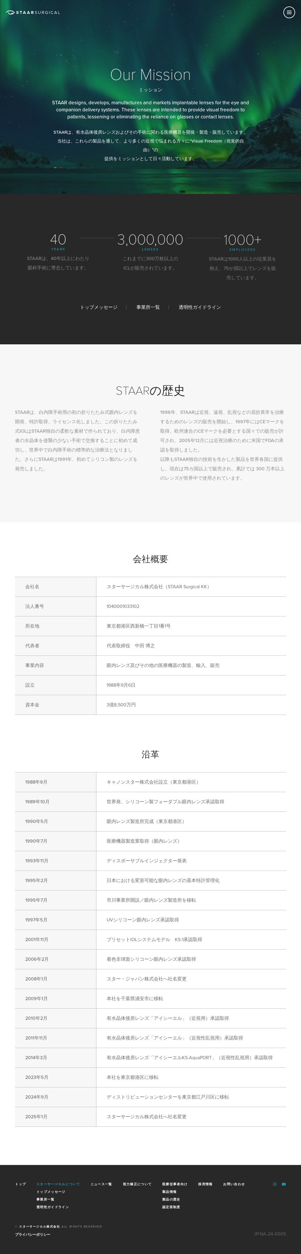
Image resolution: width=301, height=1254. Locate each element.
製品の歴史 (171, 1199)
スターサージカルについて (58, 1184)
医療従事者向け (175, 1184)
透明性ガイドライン (200, 307)
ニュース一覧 (101, 1184)
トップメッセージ (99, 307)
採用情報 (205, 1184)
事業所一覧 (148, 307)
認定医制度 (171, 1207)
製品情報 (169, 1191)
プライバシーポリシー (32, 1234)
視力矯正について (137, 1184)
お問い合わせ (234, 1184)
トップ (20, 1184)
